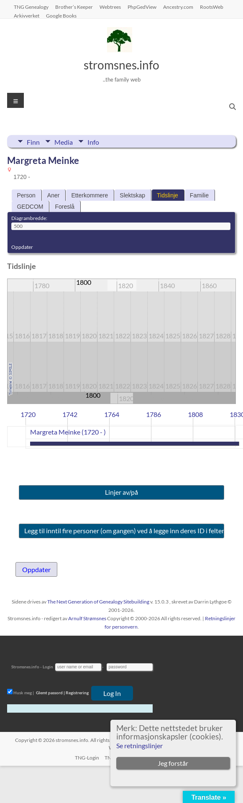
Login (48, 666)
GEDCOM (30, 206)
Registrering (77, 692)
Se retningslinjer (139, 745)
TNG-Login (87, 757)
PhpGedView (142, 7)
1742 (69, 414)
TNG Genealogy (31, 7)
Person (26, 195)
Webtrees (110, 7)
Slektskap (132, 195)
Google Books (61, 15)
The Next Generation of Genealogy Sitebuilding (98, 601)
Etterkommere (89, 195)
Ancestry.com (178, 7)
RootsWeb (211, 7)
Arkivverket (26, 15)
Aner (53, 195)
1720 (28, 414)
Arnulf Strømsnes (87, 618)
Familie (199, 195)
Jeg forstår (173, 763)
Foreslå (64, 206)
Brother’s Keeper (74, 7)
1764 (111, 414)
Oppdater (22, 247)
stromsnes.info (121, 65)
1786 (153, 414)
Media (63, 141)
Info (93, 141)
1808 (195, 414)
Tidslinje (167, 195)
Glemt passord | (50, 692)
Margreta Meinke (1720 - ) (68, 432)
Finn (33, 141)
